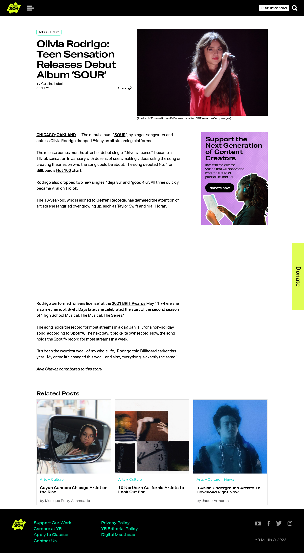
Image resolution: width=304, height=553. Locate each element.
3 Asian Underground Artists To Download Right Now (228, 490)
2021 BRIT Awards (129, 304)
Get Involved (274, 8)
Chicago (45, 135)
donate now (220, 188)
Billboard (148, 351)
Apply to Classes (51, 534)
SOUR (120, 135)
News (229, 479)
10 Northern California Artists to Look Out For (151, 489)
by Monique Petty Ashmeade (65, 500)
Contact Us (45, 540)
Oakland (66, 135)
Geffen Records (111, 200)
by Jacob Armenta (213, 500)
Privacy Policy (115, 522)
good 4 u (140, 183)
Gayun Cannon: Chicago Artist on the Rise (73, 489)
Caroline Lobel (52, 83)
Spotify (77, 333)
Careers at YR (48, 528)
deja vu (114, 183)
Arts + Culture (49, 32)
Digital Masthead (118, 534)
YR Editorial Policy (119, 528)
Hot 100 (63, 171)
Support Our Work (52, 522)
